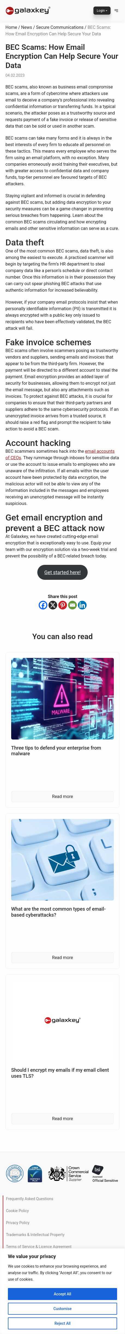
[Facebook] (43, 605)
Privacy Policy (17, 1223)
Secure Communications (59, 27)
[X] (52, 605)
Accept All (62, 1294)
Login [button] (101, 11)
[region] (62, 1291)
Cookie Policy (17, 1211)
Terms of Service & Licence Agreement (38, 1246)
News (26, 27)
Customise (62, 1309)
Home (11, 27)
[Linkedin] (82, 605)
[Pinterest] (62, 605)
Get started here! (62, 572)
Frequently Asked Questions (29, 1199)
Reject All (62, 1323)
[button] (116, 10)
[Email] (72, 605)
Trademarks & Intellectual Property (35, 1235)
